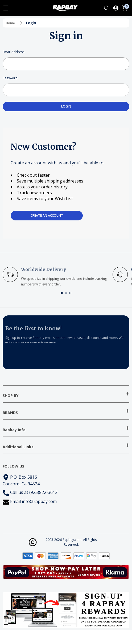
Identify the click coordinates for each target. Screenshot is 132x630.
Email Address (13, 52)
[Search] (106, 8)
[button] (62, 293)
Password (10, 78)
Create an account (47, 215)
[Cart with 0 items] (125, 8)
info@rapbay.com (39, 501)
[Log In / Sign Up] (116, 8)
